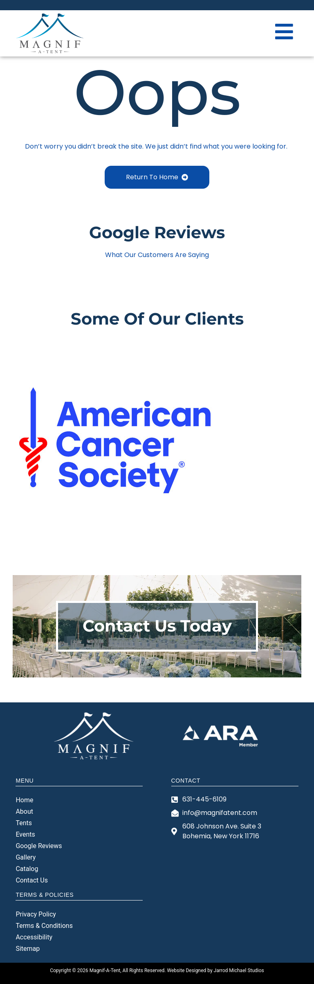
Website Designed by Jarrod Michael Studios (215, 970)
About (24, 811)
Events (25, 834)
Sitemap (28, 948)
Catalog (27, 869)
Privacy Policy (36, 914)
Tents (24, 823)
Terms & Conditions (44, 926)
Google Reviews (39, 846)
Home (24, 800)
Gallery (26, 857)
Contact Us (32, 880)
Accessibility (34, 937)
